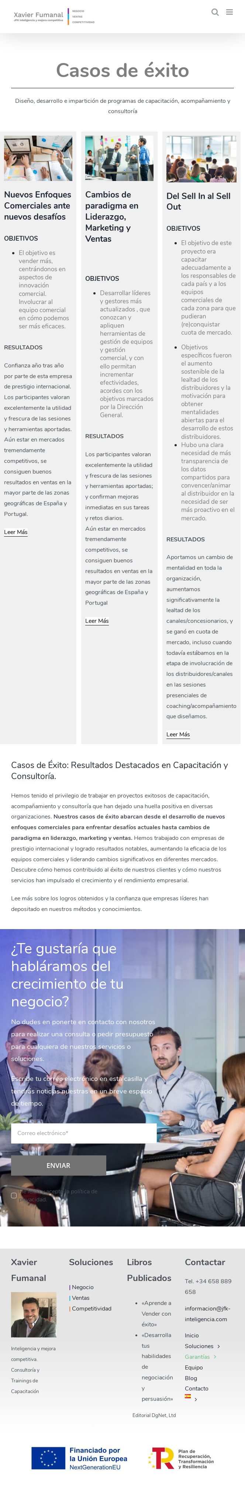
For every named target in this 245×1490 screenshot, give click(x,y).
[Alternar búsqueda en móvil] (215, 12)
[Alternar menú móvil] (230, 12)
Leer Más (16, 532)
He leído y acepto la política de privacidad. (58, 1195)
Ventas (79, 1298)
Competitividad (90, 1309)
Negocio (81, 1287)
